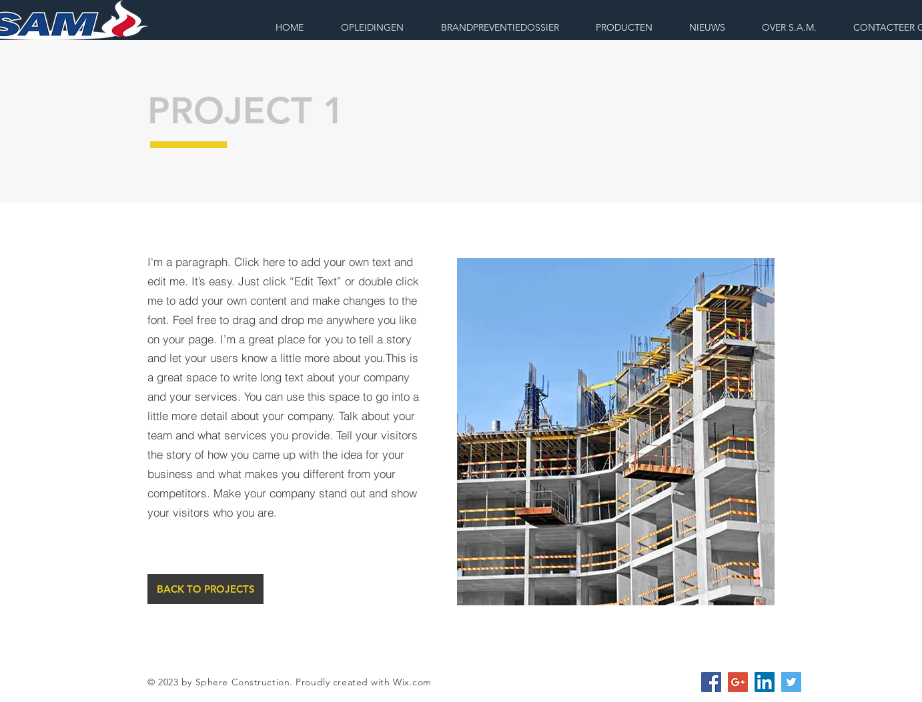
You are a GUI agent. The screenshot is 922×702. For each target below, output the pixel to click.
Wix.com (412, 682)
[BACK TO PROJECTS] (205, 589)
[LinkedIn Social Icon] (765, 682)
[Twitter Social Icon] (791, 682)
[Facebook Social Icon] (711, 682)
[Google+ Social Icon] (738, 682)
